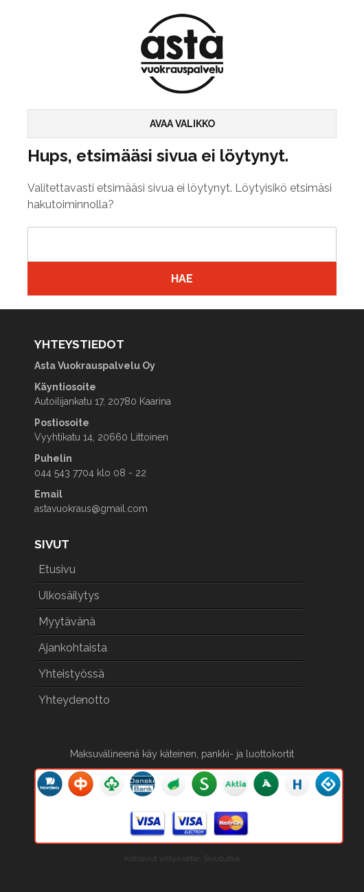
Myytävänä (66, 621)
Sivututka (221, 858)
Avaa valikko (182, 123)
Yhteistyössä (71, 673)
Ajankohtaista (72, 647)
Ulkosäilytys (69, 595)
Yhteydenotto (74, 699)
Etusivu (57, 569)
